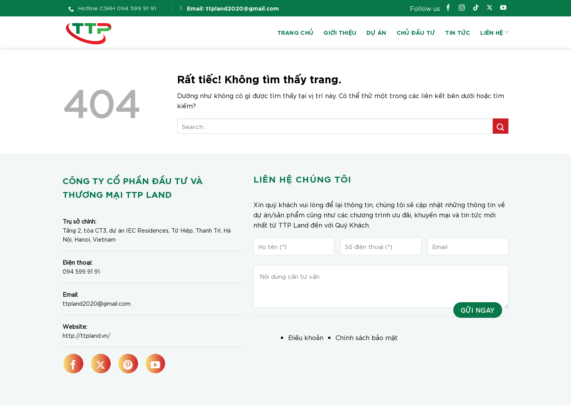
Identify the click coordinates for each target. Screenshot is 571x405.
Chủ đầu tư (416, 32)
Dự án (376, 32)
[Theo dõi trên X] (490, 8)
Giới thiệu (339, 32)
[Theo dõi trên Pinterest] (128, 363)
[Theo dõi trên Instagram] (462, 8)
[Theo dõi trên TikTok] (476, 8)
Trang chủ (295, 32)
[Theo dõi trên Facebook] (448, 8)
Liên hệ (494, 32)
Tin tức (457, 32)
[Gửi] (500, 126)
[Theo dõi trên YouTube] (503, 8)
